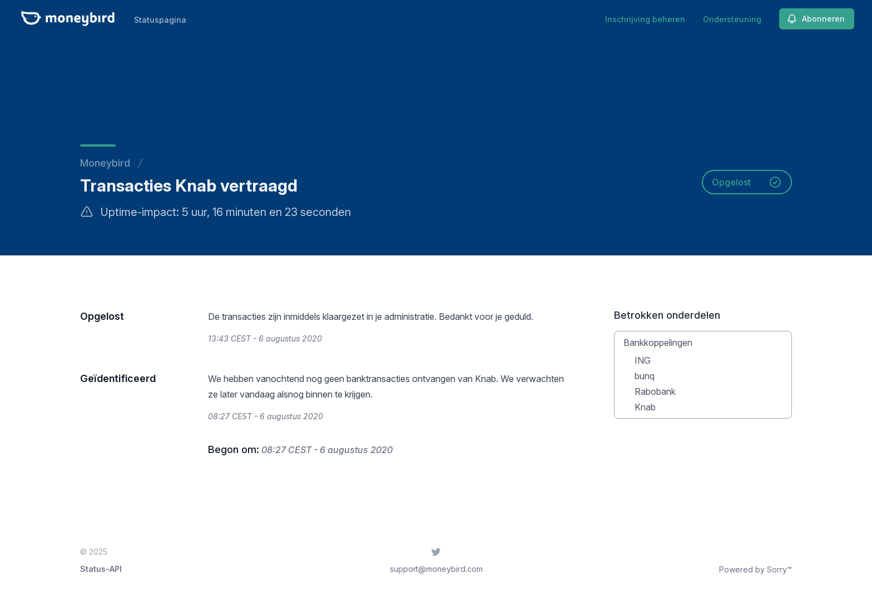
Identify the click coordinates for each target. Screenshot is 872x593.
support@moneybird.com (436, 569)
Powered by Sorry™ (755, 569)
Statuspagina (160, 19)
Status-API (101, 569)
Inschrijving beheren (645, 19)
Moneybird (105, 163)
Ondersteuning (732, 19)
